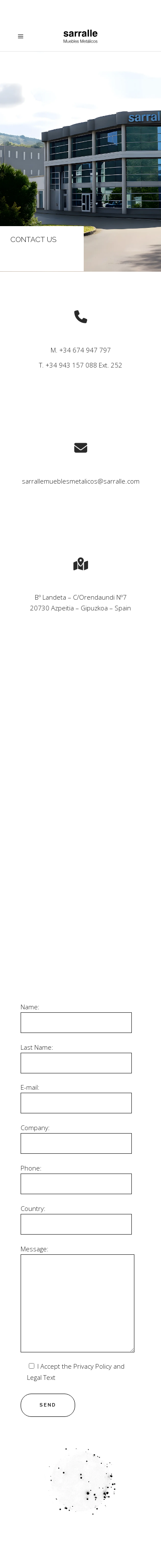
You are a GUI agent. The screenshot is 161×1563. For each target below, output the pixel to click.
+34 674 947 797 (85, 350)
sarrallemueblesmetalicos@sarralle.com (81, 481)
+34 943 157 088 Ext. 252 (84, 365)
